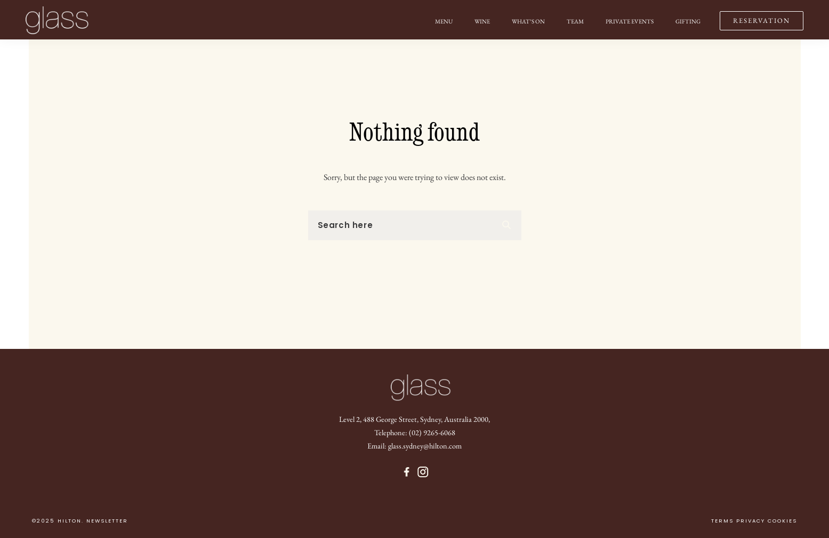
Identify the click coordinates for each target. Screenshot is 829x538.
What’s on (528, 21)
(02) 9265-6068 (432, 432)
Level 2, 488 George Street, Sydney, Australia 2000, (414, 419)
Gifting (688, 21)
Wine (482, 21)
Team (575, 21)
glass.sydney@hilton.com (425, 446)
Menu (444, 21)
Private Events (630, 21)
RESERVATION (761, 20)
